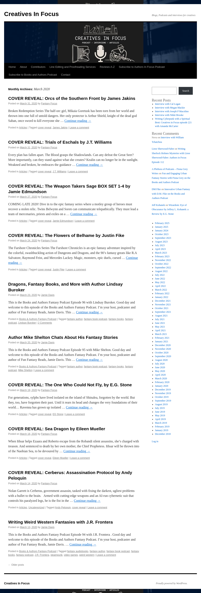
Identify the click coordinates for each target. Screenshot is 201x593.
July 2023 (160, 245)
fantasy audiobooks (77, 551)
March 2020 (161, 378)
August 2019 (161, 404)
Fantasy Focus (49, 103)
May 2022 (160, 282)
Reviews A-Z (107, 66)
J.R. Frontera (42, 555)
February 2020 (162, 382)
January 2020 (161, 385)
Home (12, 66)
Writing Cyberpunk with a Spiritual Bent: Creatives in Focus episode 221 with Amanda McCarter (173, 122)
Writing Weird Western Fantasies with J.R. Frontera (60, 522)
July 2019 (160, 408)
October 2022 (162, 263)
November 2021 (163, 304)
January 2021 (161, 341)
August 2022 (161, 271)
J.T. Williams (59, 171)
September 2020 (163, 356)
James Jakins (60, 127)
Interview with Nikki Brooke (169, 115)
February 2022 (162, 293)
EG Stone (58, 414)
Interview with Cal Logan (167, 104)
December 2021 (163, 300)
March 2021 (161, 334)
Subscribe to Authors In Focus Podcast (142, 66)
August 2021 (161, 315)
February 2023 (162, 256)
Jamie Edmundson (63, 220)
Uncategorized (36, 507)
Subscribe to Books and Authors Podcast (33, 74)
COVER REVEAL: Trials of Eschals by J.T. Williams (60, 142)
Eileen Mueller (60, 458)
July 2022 (160, 274)
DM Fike (156, 189)
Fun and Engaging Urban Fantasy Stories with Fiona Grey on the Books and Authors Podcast (171, 178)
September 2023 (163, 238)
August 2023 (161, 241)
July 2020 (160, 363)
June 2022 (160, 278)
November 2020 (163, 348)
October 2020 (162, 352)
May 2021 (160, 326)
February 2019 (162, 426)
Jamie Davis (47, 295)
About (23, 66)
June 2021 (160, 323)
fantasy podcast (24, 555)
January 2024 (161, 230)
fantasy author (74, 319)
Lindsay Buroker (27, 322)
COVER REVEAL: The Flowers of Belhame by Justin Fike (66, 235)
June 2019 (160, 411)
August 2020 (161, 360)
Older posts (16, 564)
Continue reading (77, 120)
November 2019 (163, 393)
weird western (86, 555)
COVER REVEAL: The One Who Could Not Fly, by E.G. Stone (70, 384)
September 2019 (163, 400)
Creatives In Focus (31, 13)
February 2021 (162, 337)
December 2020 (163, 345)
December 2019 (163, 389)
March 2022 (161, 289)
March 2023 (161, 252)
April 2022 (160, 286)
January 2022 (161, 297)
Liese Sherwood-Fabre (163, 148)
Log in (155, 441)
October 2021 (162, 308)
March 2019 (161, 422)
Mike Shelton (25, 370)
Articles (23, 127)
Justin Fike (58, 269)
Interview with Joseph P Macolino (172, 111)
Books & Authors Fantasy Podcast (37, 319)
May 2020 (160, 371)
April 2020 (160, 374)
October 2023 (162, 234)
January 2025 (161, 226)
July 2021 (160, 319)
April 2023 (160, 249)
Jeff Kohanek (158, 205)
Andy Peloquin (63, 507)
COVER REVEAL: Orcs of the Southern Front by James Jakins (71, 98)
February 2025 (162, 223)
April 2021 (160, 330)
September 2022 (163, 267)
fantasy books (116, 319)
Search (185, 90)
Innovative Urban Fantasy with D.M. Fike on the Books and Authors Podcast (171, 194)
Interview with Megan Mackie (170, 107)
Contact (65, 74)
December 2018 (163, 434)
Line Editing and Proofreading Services (72, 66)
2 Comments (45, 322)
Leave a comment (79, 127)
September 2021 (163, 311)
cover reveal (44, 127)
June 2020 (160, 367)
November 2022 (163, 260)
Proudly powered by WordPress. (171, 583)
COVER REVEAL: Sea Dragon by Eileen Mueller (56, 428)
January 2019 (161, 430)
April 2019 (160, 419)
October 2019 (162, 397)
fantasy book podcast (95, 319)
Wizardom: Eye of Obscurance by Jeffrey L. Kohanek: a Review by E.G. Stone (170, 209)
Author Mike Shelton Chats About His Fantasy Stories (63, 337)
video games (71, 555)
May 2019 (160, 415)
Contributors (38, 66)
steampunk (56, 555)
